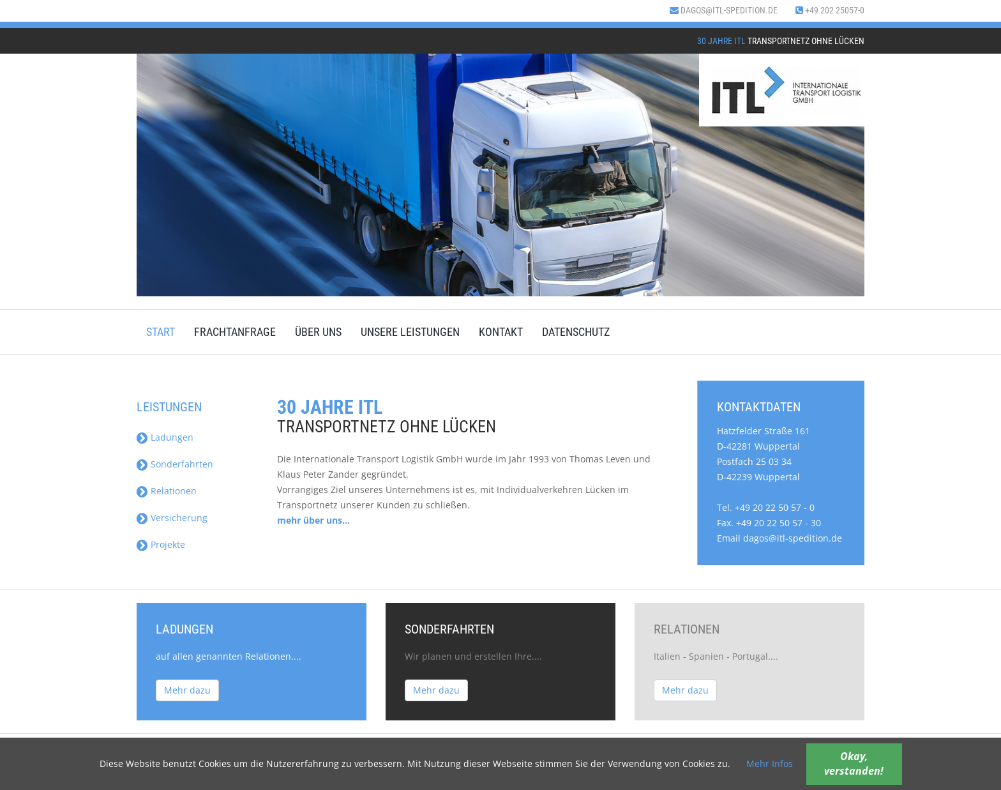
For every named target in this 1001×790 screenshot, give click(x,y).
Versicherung (179, 518)
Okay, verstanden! (854, 763)
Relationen (174, 491)
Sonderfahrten (182, 464)
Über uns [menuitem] (318, 331)
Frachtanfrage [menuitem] (235, 331)
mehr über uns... (313, 520)
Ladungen (172, 437)
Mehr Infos (769, 763)
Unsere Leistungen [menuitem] (410, 331)
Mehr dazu (187, 690)
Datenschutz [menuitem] (576, 331)
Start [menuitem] (160, 331)
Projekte (168, 544)
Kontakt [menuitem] (501, 331)
